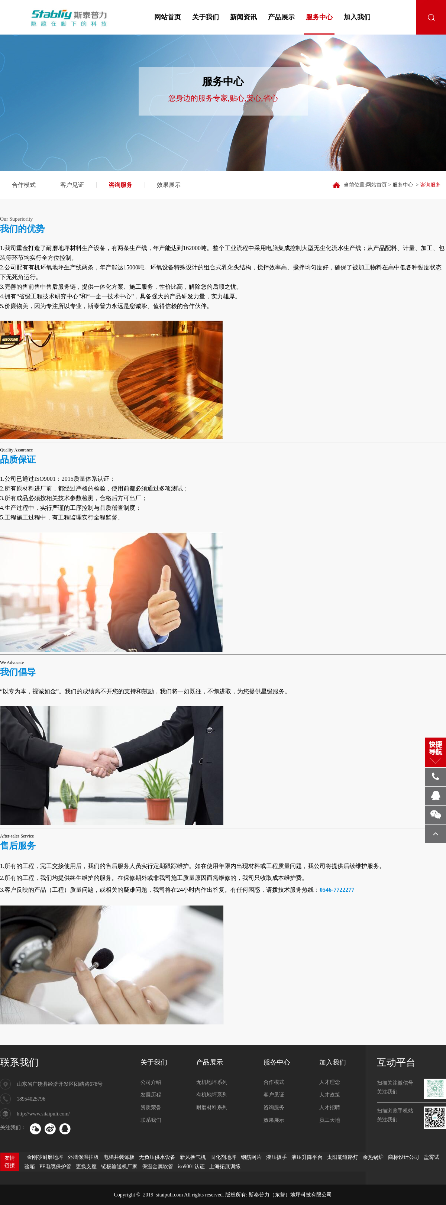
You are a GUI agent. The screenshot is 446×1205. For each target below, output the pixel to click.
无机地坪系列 (211, 1082)
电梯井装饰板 (119, 1157)
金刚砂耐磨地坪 (45, 1157)
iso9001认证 (191, 1166)
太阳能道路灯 (342, 1157)
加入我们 (357, 17)
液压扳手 (276, 1157)
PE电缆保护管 (55, 1166)
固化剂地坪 (223, 1157)
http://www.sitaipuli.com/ (43, 1114)
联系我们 (19, 1062)
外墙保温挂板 (83, 1157)
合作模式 (24, 185)
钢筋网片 (251, 1157)
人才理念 (329, 1082)
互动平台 (396, 1062)
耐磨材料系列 (211, 1107)
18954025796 (31, 1099)
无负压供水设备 (157, 1157)
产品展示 (281, 17)
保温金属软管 (157, 1166)
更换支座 (86, 1166)
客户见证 (72, 185)
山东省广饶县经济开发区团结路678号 (60, 1084)
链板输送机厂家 (119, 1166)
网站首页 (167, 17)
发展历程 (150, 1095)
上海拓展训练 (224, 1166)
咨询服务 (120, 185)
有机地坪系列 (211, 1095)
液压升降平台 (307, 1157)
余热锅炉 (373, 1157)
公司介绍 (150, 1082)
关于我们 (205, 17)
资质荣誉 (150, 1107)
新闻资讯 (243, 17)
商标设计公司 (403, 1157)
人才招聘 (329, 1107)
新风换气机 (193, 1157)
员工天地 (329, 1120)
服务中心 (319, 17)
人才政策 (329, 1095)
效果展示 (169, 185)
